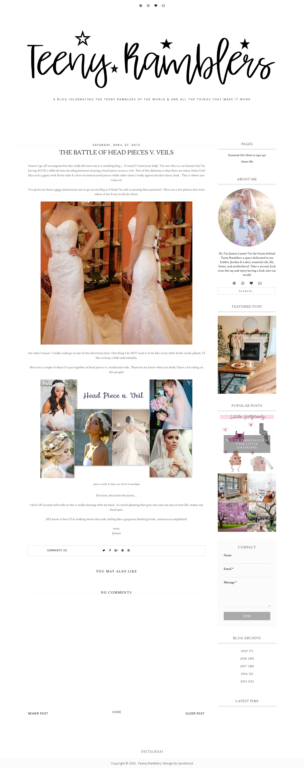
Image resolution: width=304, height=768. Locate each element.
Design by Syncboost (178, 763)
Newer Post (38, 713)
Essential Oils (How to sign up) (247, 155)
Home (116, 712)
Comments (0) (57, 550)
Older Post (195, 713)
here (137, 484)
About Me (247, 162)
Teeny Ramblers (150, 763)
